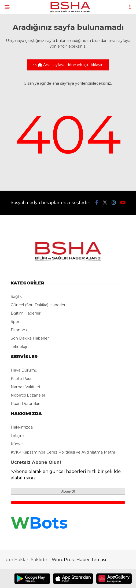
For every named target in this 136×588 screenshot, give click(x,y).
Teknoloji (19, 346)
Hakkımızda (22, 427)
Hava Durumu (24, 370)
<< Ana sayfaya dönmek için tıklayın (68, 64)
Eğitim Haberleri (26, 313)
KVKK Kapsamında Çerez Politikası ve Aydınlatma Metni (63, 452)
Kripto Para (21, 378)
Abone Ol (68, 491)
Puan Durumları (25, 403)
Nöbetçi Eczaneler (28, 395)
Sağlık (16, 296)
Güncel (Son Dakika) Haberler (38, 304)
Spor (15, 321)
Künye (17, 443)
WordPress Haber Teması (79, 559)
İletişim (17, 435)
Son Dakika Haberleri (30, 338)
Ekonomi (19, 329)
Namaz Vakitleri (25, 386)
